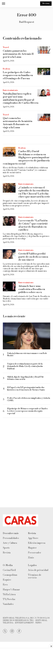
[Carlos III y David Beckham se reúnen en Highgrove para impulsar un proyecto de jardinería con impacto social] (9, 152)
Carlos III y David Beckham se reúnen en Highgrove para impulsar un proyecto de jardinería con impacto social (26, 157)
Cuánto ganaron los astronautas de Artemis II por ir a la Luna (18, 54)
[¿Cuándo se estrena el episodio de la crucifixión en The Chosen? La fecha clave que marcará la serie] (9, 188)
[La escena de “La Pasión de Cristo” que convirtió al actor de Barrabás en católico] (9, 221)
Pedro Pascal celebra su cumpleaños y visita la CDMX (28, 399)
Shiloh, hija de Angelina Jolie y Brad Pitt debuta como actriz (25, 378)
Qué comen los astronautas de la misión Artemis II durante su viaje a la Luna (17, 123)
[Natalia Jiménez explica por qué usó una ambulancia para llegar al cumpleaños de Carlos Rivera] (43, 93)
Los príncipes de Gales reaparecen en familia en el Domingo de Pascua (18, 75)
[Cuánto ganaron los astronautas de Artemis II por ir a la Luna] (43, 50)
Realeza (6, 69)
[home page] (26, 520)
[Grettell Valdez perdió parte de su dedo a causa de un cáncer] (9, 254)
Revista (45, 3)
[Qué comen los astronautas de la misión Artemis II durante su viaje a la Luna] (43, 117)
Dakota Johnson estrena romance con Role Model (27, 354)
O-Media (8, 565)
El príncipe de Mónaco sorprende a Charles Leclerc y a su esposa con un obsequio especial (27, 411)
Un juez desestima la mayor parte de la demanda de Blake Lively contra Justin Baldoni (25, 366)
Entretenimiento (10, 90)
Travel (6, 47)
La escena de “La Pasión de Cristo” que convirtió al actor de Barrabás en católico (33, 225)
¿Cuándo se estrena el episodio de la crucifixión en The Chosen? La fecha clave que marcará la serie (34, 192)
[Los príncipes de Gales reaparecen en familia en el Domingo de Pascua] (43, 71)
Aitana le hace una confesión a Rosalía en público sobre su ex (31, 289)
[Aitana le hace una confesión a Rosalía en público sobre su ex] (9, 286)
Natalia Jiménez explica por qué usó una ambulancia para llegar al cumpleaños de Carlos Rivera (20, 98)
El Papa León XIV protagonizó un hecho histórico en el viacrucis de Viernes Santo (26, 388)
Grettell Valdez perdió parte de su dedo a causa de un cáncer (33, 256)
